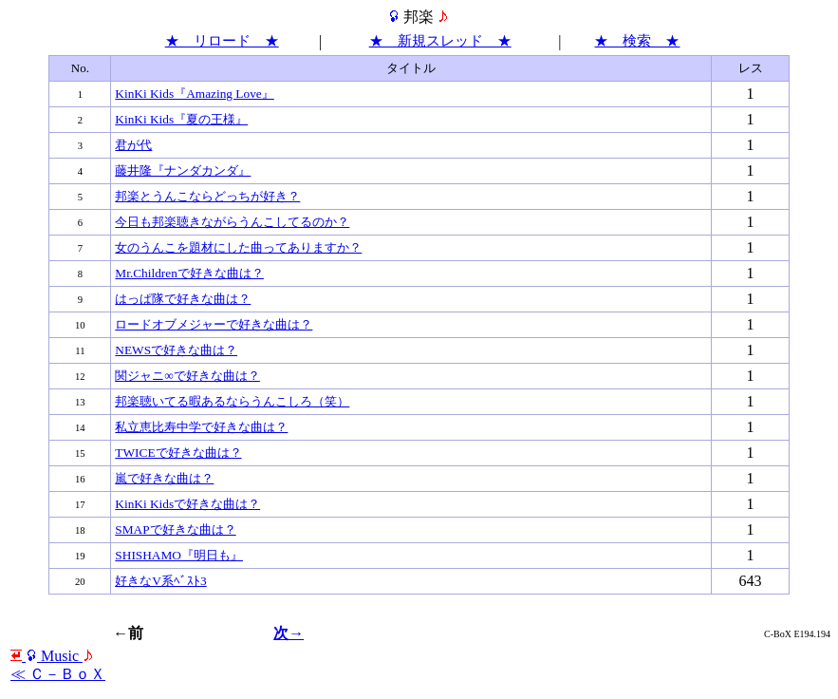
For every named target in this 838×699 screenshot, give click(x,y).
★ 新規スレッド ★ (440, 40)
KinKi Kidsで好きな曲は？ (187, 504)
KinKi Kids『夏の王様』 (181, 119)
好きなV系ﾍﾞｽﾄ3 (160, 581)
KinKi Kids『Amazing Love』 (194, 93)
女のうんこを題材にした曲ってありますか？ (238, 247)
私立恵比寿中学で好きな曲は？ (201, 427)
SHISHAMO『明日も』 (179, 555)
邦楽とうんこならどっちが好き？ (207, 196)
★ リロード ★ (222, 40)
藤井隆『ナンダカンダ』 (183, 170)
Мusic (52, 656)
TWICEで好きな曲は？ (178, 452)
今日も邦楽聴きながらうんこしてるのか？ (232, 222)
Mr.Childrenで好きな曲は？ (189, 273)
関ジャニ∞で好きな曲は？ (187, 375)
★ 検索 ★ (637, 40)
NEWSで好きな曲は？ (176, 350)
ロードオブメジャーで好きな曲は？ (213, 324)
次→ (288, 633)
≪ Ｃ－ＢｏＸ (57, 674)
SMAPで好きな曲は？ (175, 529)
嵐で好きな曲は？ (164, 478)
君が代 (133, 145)
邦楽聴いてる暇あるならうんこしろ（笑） (232, 401)
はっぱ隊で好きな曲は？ (183, 299)
